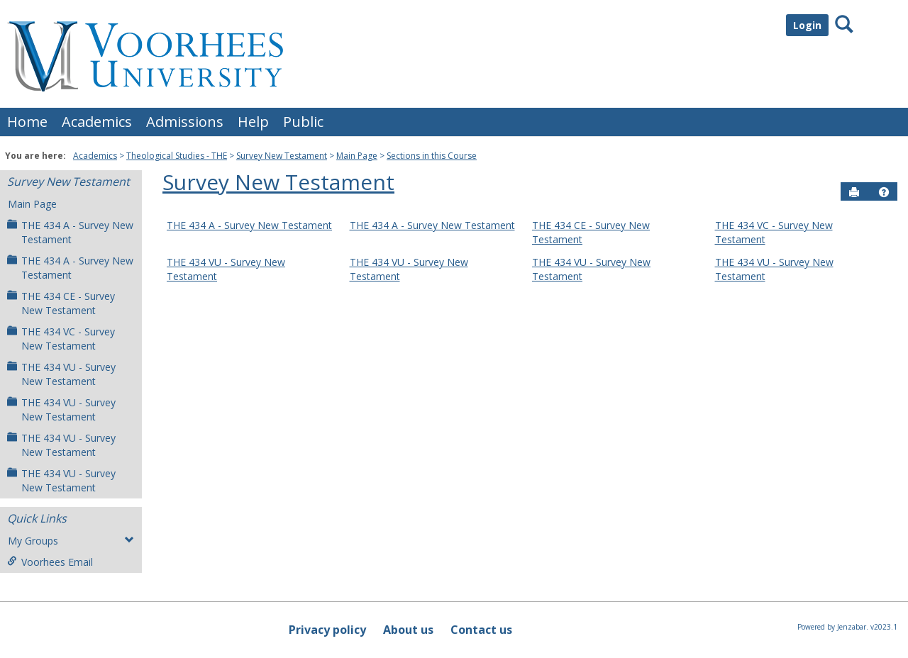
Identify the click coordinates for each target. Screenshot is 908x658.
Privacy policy (327, 629)
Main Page (356, 156)
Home (27, 121)
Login (807, 25)
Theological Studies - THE (176, 156)
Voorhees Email (50, 562)
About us (408, 629)
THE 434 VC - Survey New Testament (61, 338)
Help (253, 121)
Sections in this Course (432, 156)
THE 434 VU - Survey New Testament (61, 374)
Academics (97, 121)
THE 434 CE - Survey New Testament (61, 303)
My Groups (71, 540)
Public (303, 121)
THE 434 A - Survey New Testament (70, 232)
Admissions (184, 121)
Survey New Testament (281, 156)
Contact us (481, 629)
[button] (883, 192)
